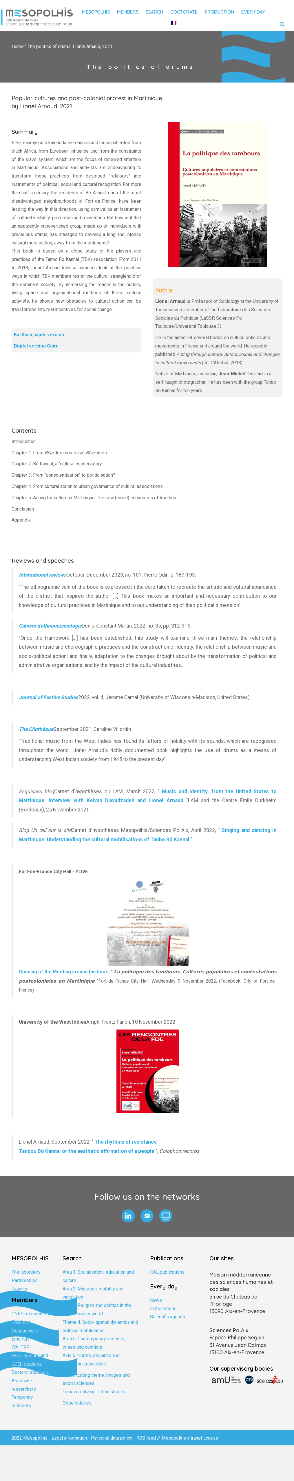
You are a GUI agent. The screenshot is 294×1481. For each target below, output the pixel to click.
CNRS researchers (30, 1314)
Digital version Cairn (36, 346)
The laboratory (26, 1272)
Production (219, 12)
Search (154, 12)
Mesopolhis (96, 12)
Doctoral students (30, 1372)
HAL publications (167, 1272)
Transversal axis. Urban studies (94, 1391)
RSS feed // (149, 1438)
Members (127, 12)
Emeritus (21, 1339)
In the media (162, 1308)
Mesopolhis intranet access (190, 1438)
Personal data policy (111, 1438)
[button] (128, 1215)
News (156, 1300)
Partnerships (25, 1280)
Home (18, 46)
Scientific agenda (167, 1316)
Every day (253, 12)
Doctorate (184, 12)
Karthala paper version (39, 334)
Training (19, 1289)
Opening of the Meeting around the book (63, 971)
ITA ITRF (20, 1347)
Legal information (69, 1438)
